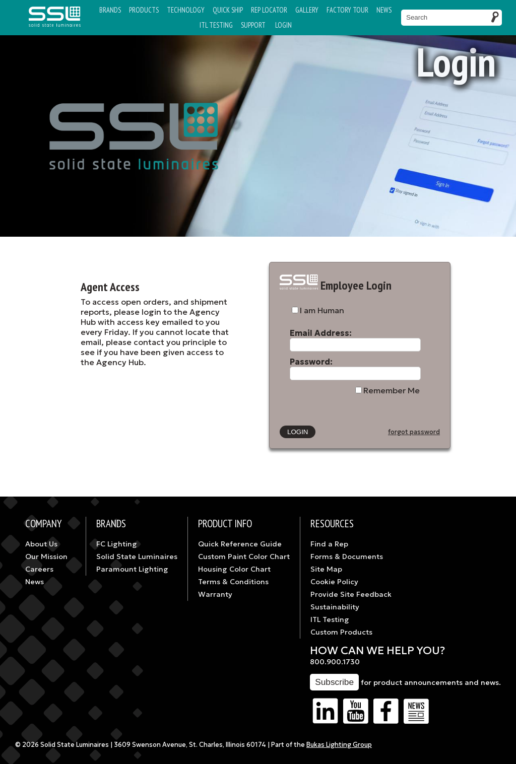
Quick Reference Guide (240, 543)
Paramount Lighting (132, 569)
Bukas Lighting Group (339, 745)
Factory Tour (347, 10)
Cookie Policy (334, 581)
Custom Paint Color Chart (244, 556)
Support (253, 25)
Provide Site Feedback (351, 594)
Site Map (326, 569)
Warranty (215, 594)
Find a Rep (329, 543)
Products (144, 10)
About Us (41, 543)
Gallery (306, 10)
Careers (39, 569)
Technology (186, 10)
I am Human (322, 310)
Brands (110, 10)
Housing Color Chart (234, 569)
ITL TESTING (216, 25)
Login (283, 25)
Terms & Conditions (233, 581)
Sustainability (334, 606)
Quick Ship (228, 10)
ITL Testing (329, 619)
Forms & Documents (346, 556)
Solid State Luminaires (136, 556)
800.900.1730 (335, 661)
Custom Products (341, 632)
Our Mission (46, 556)
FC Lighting (116, 543)
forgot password (414, 432)
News (384, 10)
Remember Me (391, 390)
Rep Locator (269, 10)
